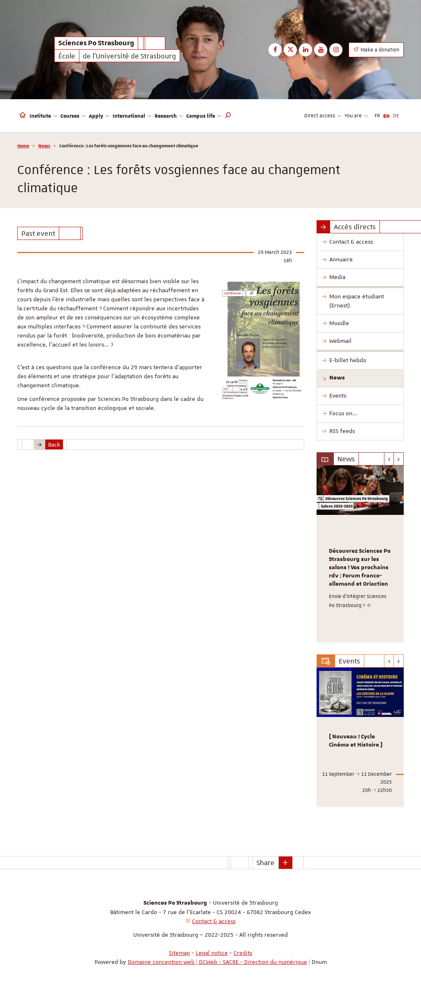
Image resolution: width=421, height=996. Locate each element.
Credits (243, 952)
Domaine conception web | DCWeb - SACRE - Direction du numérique (217, 962)
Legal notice (212, 952)
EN (386, 115)
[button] (228, 115)
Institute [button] (43, 115)
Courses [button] (73, 115)
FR (377, 115)
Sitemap (179, 952)
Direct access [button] (322, 115)
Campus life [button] (203, 115)
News (44, 145)
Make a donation (376, 49)
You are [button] (356, 115)
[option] (360, 553)
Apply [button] (99, 115)
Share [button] (266, 862)
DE (396, 115)
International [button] (132, 115)
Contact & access (214, 921)
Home (23, 145)
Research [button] (169, 115)
